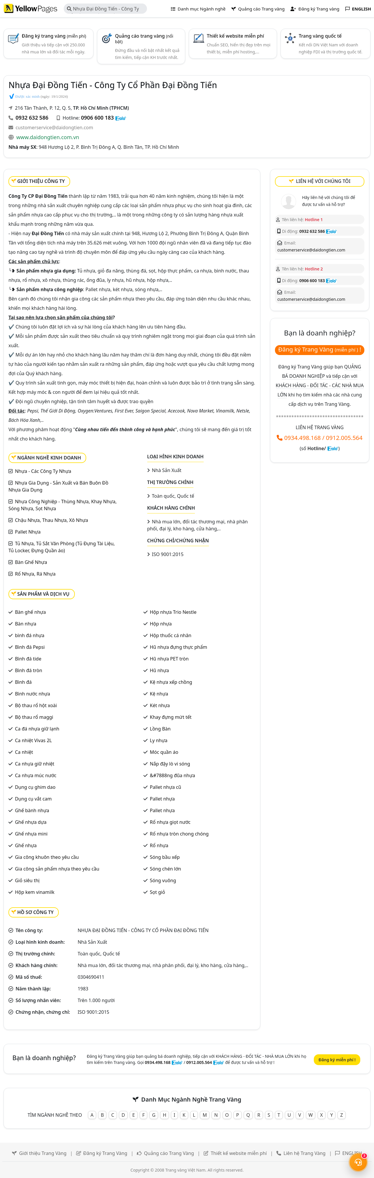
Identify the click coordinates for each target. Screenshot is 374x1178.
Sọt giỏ (157, 892)
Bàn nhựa (25, 624)
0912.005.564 (344, 438)
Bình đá (23, 682)
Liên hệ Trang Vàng (304, 1153)
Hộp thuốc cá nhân (170, 635)
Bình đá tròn (28, 670)
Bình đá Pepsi (30, 647)
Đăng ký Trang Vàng (105, 1153)
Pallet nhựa (162, 799)
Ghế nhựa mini (31, 834)
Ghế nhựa (26, 845)
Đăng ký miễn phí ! (337, 1059)
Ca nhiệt (24, 752)
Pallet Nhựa (28, 532)
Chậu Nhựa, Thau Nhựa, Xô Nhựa (51, 520)
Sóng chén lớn (165, 869)
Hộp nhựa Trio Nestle (173, 612)
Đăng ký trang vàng (54, 36)
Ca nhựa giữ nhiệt (34, 764)
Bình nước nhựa (32, 694)
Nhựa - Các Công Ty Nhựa (43, 471)
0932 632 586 (31, 117)
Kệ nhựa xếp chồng (171, 682)
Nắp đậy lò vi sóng (170, 764)
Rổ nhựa (159, 845)
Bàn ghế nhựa (30, 612)
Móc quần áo (164, 752)
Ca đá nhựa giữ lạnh (37, 729)
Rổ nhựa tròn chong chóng (179, 834)
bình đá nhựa (29, 635)
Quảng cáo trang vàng (144, 38)
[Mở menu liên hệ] (358, 1162)
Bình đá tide (28, 659)
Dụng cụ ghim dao (35, 787)
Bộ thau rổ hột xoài (36, 705)
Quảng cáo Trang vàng (258, 9)
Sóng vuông (163, 880)
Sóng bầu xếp (165, 857)
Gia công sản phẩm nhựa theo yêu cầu (57, 869)
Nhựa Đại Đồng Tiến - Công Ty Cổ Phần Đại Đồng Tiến (103, 10)
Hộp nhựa (161, 624)
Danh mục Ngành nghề (198, 9)
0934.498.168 (302, 438)
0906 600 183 (97, 117)
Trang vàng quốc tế (320, 36)
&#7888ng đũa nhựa (172, 775)
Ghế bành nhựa (32, 810)
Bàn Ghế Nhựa (31, 562)
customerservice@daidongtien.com (54, 127)
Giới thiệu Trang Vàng (42, 1153)
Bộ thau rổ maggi (34, 717)
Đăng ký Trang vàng (314, 9)
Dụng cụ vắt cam (33, 799)
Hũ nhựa (159, 670)
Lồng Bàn (160, 729)
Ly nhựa (158, 740)
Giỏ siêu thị (27, 880)
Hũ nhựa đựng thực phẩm (178, 647)
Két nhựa (160, 705)
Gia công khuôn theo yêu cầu (47, 857)
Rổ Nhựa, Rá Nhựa (35, 574)
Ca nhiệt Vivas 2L (33, 740)
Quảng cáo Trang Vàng (169, 1153)
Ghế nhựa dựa (30, 822)
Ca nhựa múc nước (35, 775)
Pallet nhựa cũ (165, 787)
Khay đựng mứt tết (171, 717)
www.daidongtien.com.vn (47, 137)
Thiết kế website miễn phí (235, 36)
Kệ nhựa (159, 694)
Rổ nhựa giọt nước (170, 822)
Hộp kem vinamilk (34, 892)
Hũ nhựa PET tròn (169, 659)
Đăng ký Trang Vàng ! (319, 349)
